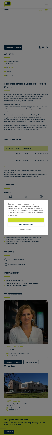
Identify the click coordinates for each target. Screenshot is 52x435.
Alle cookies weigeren (26, 224)
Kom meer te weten (12, 215)
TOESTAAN (26, 220)
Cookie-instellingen (25, 229)
